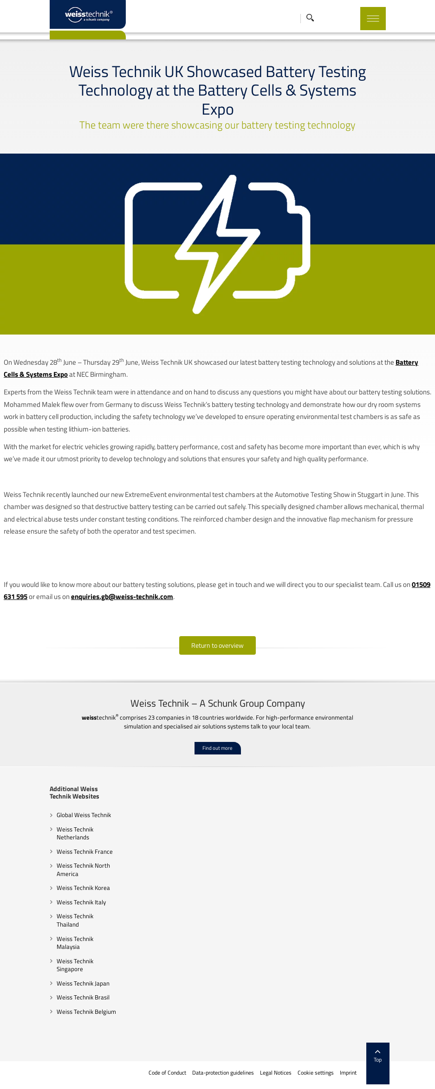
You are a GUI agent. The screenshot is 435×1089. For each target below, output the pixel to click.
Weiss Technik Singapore (75, 965)
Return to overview (217, 645)
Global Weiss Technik (84, 814)
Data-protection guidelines (223, 1073)
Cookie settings (316, 1073)
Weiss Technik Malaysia (75, 943)
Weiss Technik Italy (81, 902)
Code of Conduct (167, 1073)
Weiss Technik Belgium (86, 1011)
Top (378, 1056)
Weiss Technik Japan (83, 983)
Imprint (348, 1073)
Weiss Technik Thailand (75, 920)
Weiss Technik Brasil (83, 997)
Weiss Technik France (85, 851)
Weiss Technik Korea (83, 887)
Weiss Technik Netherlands (75, 833)
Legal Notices (276, 1073)
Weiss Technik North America (83, 869)
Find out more (217, 748)
